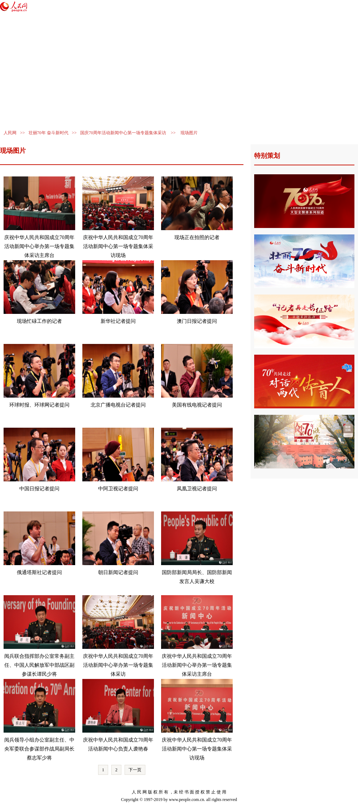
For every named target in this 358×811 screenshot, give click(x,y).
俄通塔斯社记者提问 (39, 572)
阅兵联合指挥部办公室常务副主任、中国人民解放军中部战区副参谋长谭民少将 (39, 665)
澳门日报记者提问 (197, 321)
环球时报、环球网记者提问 (39, 405)
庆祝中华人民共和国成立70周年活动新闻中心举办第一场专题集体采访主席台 (39, 246)
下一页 (135, 769)
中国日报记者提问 (39, 488)
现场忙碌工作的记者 (39, 321)
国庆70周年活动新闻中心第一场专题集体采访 (123, 132)
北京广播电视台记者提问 (118, 405)
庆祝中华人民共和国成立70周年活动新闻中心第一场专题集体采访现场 (118, 246)
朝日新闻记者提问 (118, 572)
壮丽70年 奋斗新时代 (48, 132)
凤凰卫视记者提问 (197, 488)
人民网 (10, 132)
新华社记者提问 (118, 321)
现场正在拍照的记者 (196, 237)
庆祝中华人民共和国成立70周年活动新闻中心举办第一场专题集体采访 (118, 665)
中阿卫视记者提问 (118, 488)
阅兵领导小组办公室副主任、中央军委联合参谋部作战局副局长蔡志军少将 (39, 749)
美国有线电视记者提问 (197, 405)
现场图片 (189, 132)
